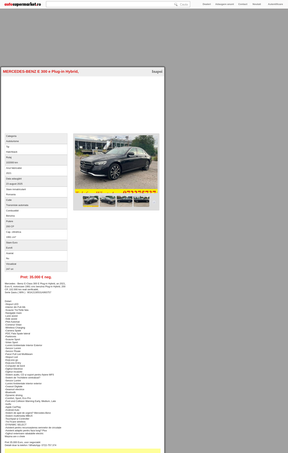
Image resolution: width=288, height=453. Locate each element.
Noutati (257, 4)
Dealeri (207, 4)
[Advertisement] (110, 44)
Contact (242, 4)
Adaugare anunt (224, 4)
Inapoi (157, 71)
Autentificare (275, 4)
